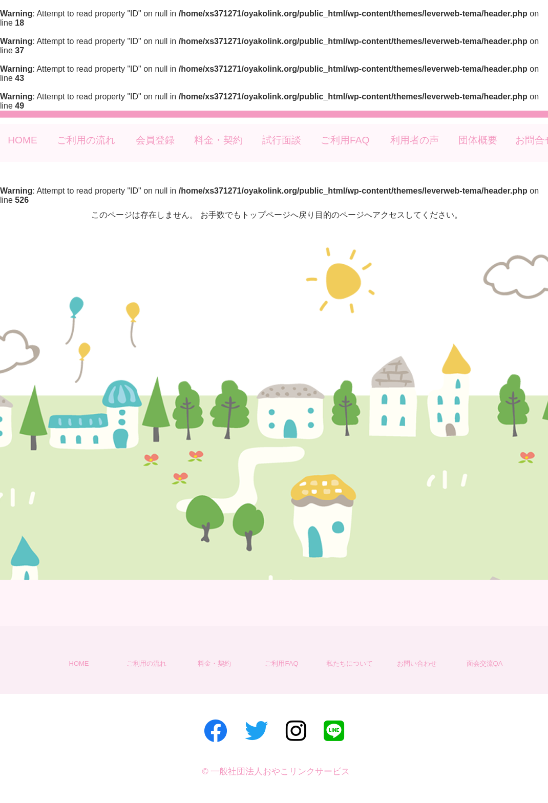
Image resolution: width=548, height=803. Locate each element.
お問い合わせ (417, 663)
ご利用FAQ (345, 140)
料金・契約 (218, 140)
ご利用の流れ (86, 140)
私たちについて (349, 663)
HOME (22, 140)
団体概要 (477, 140)
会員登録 (155, 140)
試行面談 (281, 140)
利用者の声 (414, 140)
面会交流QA (485, 663)
